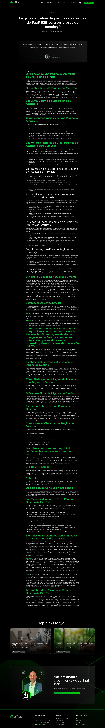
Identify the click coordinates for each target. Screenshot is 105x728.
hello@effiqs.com (42, 724)
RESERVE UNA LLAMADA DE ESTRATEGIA (66, 692)
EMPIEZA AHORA (88, 2)
